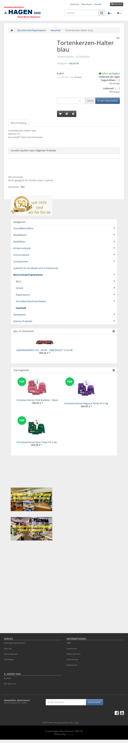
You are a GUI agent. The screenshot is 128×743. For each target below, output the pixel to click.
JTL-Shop (70, 734)
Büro (66, 281)
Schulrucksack (65, 255)
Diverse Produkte (65, 321)
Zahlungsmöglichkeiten (15, 642)
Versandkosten (11, 654)
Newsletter (9, 659)
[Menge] (71, 101)
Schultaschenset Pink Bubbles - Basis (37, 400)
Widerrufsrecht (73, 654)
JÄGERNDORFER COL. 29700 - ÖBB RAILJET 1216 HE (44, 350)
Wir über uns (10, 683)
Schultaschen (65, 261)
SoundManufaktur (65, 228)
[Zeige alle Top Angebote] (114, 370)
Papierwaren (66, 294)
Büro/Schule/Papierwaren (65, 274)
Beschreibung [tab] (18, 122)
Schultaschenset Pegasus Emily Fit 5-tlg (86, 403)
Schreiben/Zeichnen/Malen (66, 301)
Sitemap (8, 648)
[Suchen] (81, 13)
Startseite (74, 4)
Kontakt (97, 4)
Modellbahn (65, 235)
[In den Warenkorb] (107, 101)
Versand (78, 77)
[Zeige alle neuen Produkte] (114, 331)
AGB (68, 642)
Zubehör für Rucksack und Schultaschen (35, 268)
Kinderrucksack (65, 248)
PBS (22, 187)
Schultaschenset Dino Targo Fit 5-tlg (36, 442)
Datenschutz (72, 659)
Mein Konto (87, 4)
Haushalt (74, 63)
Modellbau (65, 241)
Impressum (71, 648)
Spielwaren (65, 314)
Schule (66, 288)
